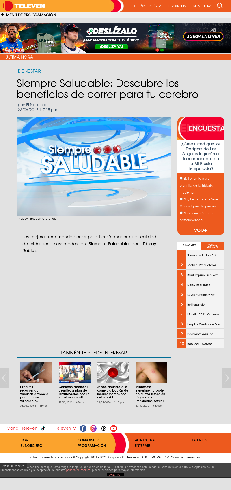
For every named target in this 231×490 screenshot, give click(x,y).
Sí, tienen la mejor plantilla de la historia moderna (196, 185)
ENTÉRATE (142, 445)
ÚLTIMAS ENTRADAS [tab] (212, 245)
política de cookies (78, 470)
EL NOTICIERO (177, 6)
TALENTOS (199, 440)
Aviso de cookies (13, 466)
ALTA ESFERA (202, 6)
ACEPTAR (115, 474)
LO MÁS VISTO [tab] (189, 245)
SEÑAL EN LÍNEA (148, 6)
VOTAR (201, 230)
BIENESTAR (29, 71)
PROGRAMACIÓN (92, 445)
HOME (25, 440)
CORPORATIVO (89, 440)
